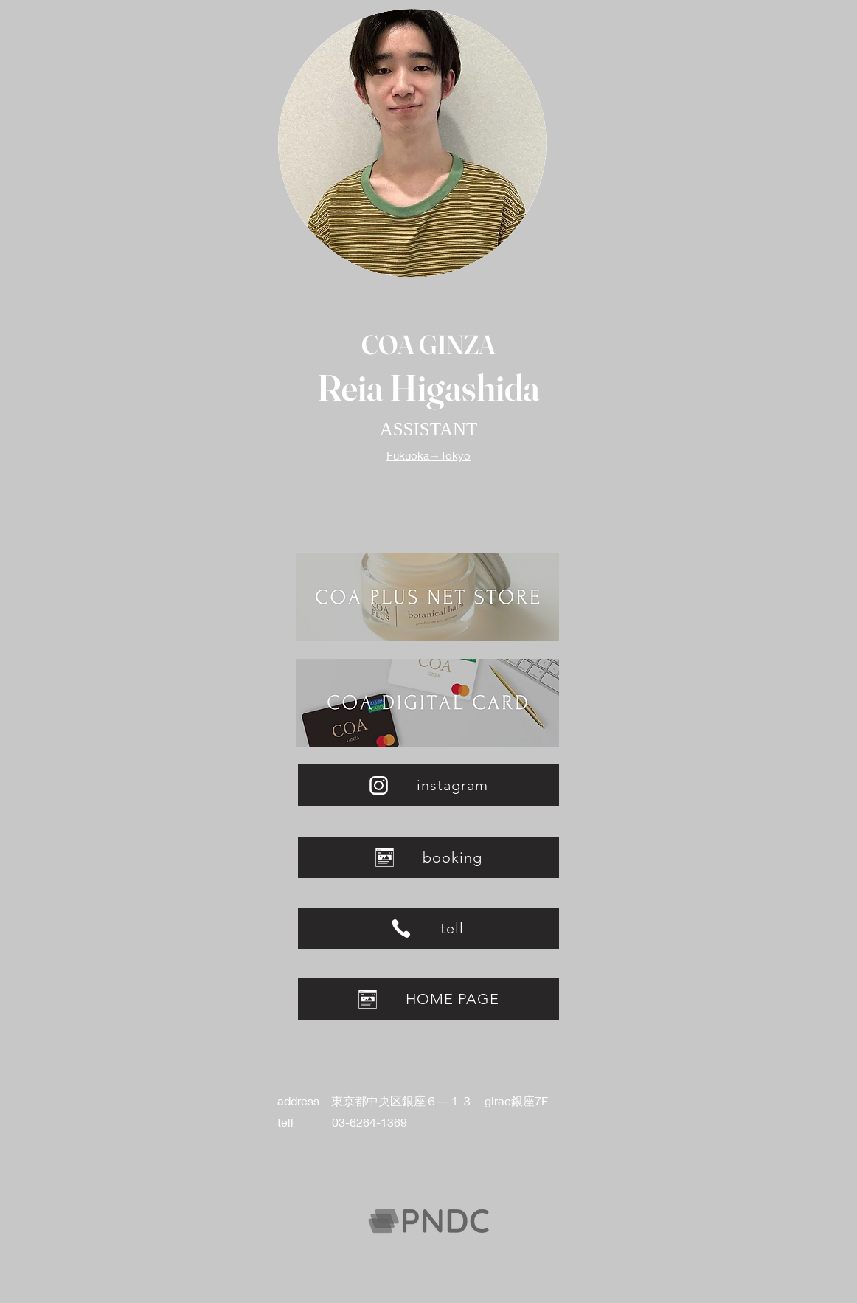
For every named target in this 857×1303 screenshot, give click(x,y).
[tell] (428, 928)
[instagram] (428, 785)
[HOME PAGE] (428, 999)
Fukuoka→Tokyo (428, 455)
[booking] (428, 857)
